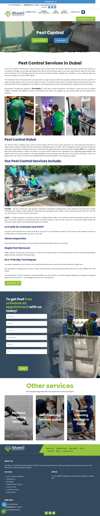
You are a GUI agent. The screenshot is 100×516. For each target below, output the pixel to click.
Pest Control (44, 12)
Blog (58, 451)
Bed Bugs (73, 448)
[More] (83, 12)
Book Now (61, 40)
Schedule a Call (85, 19)
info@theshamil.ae (48, 5)
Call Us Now (40, 40)
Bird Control (11, 492)
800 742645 (30, 5)
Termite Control (12, 490)
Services (64, 12)
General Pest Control (14, 484)
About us (50, 448)
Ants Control (11, 487)
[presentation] (21, 360)
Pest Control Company (15, 476)
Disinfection (30, 12)
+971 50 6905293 (14, 5)
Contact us (75, 12)
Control (55, 12)
